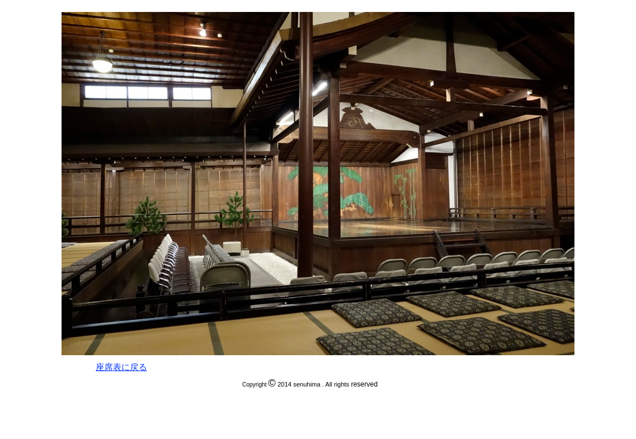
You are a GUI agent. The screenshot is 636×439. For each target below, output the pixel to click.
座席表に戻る (121, 367)
